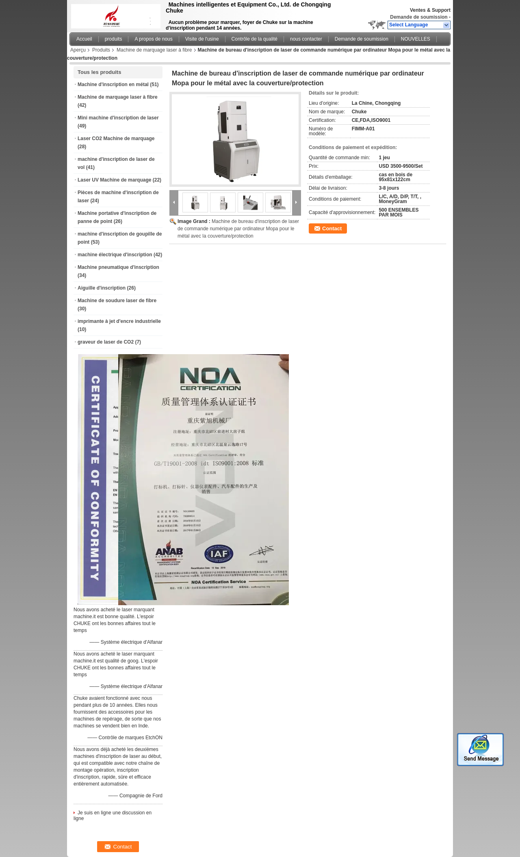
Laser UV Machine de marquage (114, 180)
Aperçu (78, 50)
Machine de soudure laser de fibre (117, 300)
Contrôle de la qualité (254, 39)
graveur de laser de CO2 (106, 342)
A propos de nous (153, 39)
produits (113, 39)
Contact (332, 228)
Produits (101, 50)
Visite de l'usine (202, 39)
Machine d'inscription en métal (113, 84)
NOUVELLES (415, 39)
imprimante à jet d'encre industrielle (119, 321)
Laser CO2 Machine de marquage (116, 138)
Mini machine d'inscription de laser (118, 118)
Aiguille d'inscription (102, 288)
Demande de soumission (418, 17)
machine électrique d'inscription (115, 255)
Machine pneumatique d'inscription (118, 267)
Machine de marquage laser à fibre (154, 50)
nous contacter (306, 39)
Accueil (84, 39)
